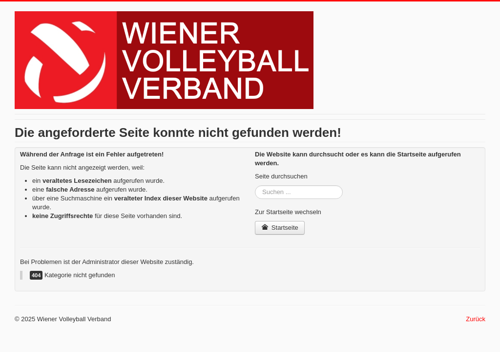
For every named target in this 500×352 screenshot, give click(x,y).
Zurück (475, 319)
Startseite (279, 227)
